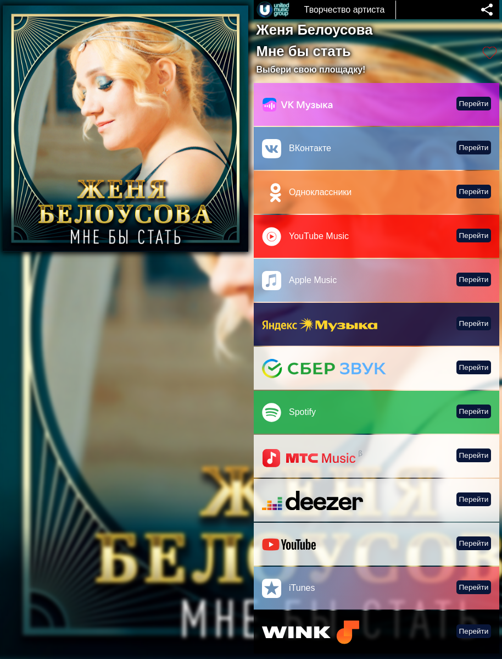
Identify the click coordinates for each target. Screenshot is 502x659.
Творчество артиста (344, 9)
